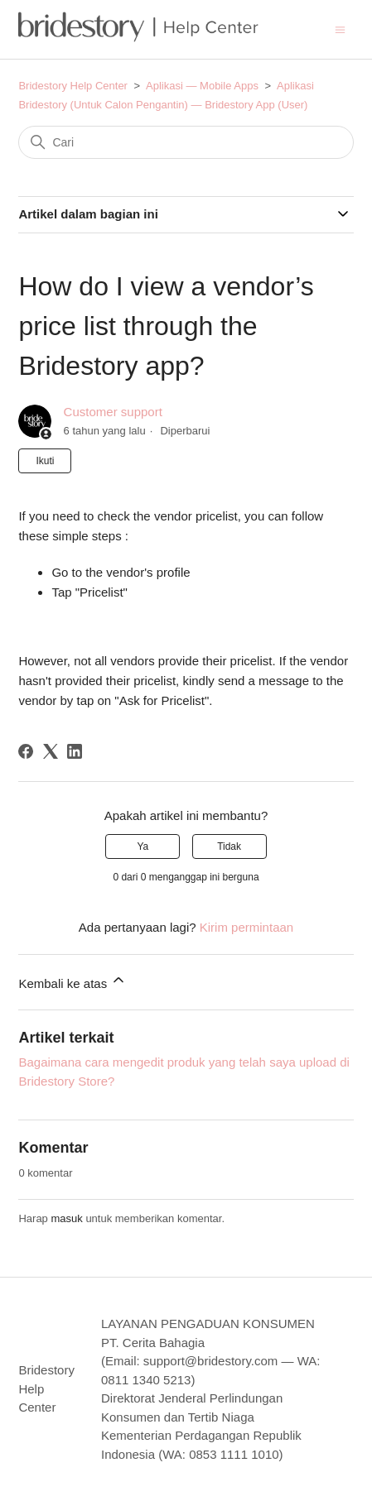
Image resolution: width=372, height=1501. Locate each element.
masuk (66, 1218)
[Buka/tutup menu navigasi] (340, 29)
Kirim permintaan (246, 927)
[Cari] (185, 142)
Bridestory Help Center (73, 85)
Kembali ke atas (72, 980)
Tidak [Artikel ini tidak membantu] (229, 846)
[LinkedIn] (74, 751)
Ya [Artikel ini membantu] (143, 846)
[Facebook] (25, 751)
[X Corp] (50, 751)
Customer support (113, 412)
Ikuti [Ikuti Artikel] (45, 461)
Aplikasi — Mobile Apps (202, 85)
